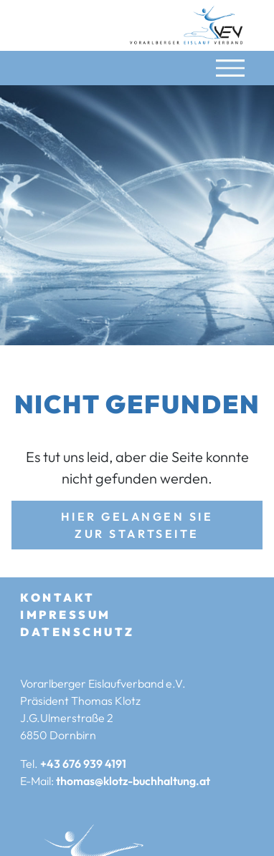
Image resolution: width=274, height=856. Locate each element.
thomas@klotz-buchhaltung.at (133, 781)
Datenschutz (77, 632)
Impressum (65, 614)
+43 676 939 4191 (83, 763)
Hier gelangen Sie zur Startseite (137, 525)
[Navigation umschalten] (230, 68)
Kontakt (57, 597)
